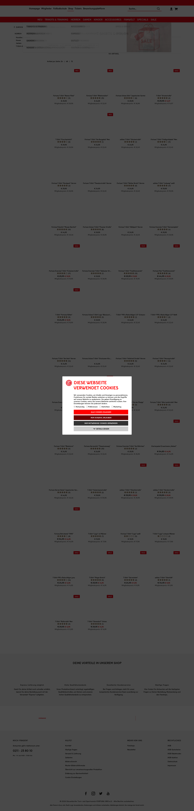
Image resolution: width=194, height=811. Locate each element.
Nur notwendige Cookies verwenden (101, 423)
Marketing (116, 407)
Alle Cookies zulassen (101, 412)
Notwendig (79, 407)
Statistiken (104, 407)
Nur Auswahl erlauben (101, 418)
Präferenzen (92, 407)
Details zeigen (101, 428)
